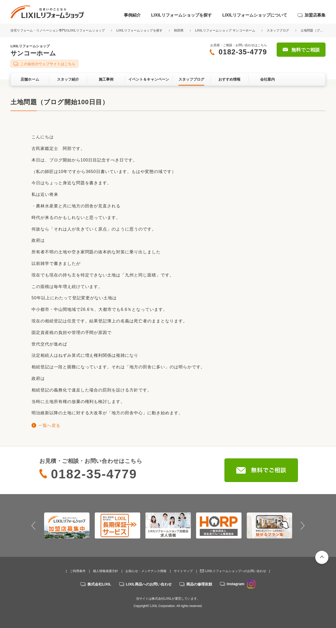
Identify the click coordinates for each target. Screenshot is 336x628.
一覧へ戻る (49, 425)
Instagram (241, 584)
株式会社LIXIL (99, 584)
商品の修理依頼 (199, 584)
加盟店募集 (315, 15)
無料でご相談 (305, 50)
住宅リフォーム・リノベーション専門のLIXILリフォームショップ (58, 30)
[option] (67, 525)
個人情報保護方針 (105, 571)
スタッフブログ (278, 30)
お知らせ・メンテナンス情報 (145, 571)
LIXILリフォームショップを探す (181, 15)
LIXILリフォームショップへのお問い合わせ (235, 571)
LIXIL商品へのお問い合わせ (149, 584)
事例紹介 (132, 15)
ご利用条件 (78, 571)
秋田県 (179, 30)
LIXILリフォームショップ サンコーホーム (225, 30)
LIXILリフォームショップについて (254, 15)
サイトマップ (183, 571)
